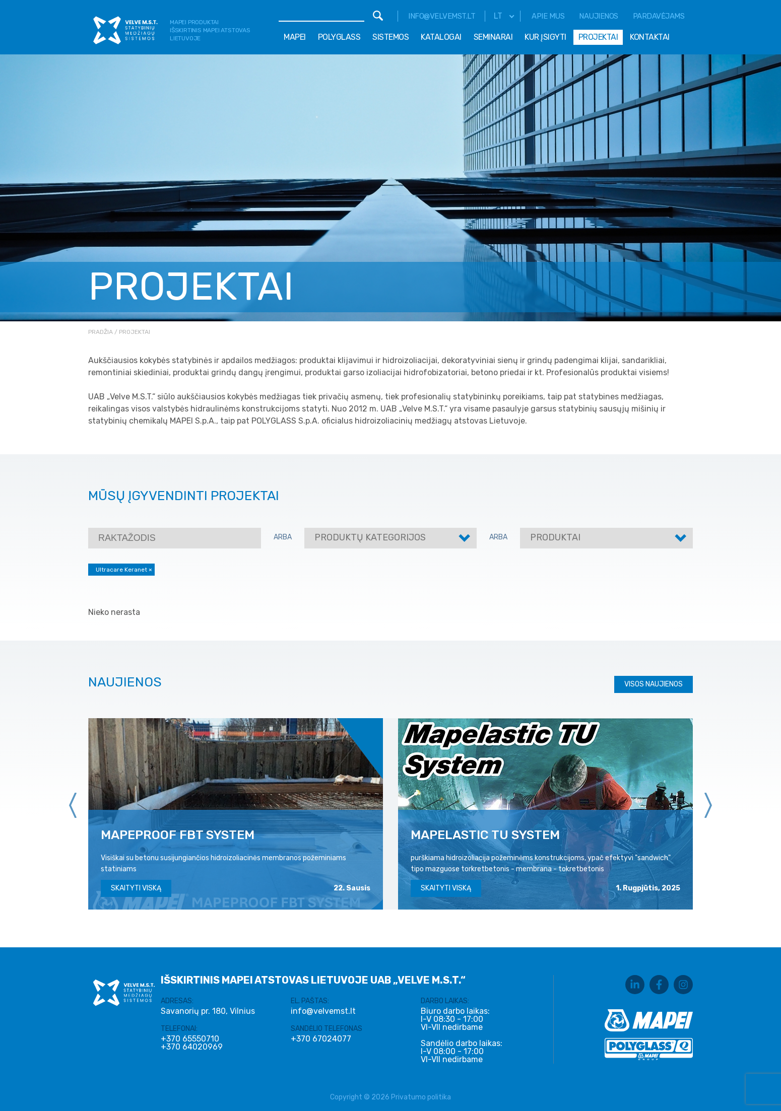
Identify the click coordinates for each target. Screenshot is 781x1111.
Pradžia (100, 331)
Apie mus (548, 16)
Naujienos (598, 16)
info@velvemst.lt (441, 16)
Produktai (555, 537)
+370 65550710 (190, 1039)
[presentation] (73, 805)
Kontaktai (650, 37)
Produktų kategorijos (370, 537)
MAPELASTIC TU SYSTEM (485, 834)
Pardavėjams (659, 16)
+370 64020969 (192, 1047)
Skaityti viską (136, 888)
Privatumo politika (421, 1097)
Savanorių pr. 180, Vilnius (208, 1011)
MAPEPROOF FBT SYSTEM (177, 834)
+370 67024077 (321, 1039)
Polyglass (339, 37)
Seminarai (493, 37)
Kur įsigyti (545, 37)
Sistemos (390, 37)
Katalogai (441, 37)
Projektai (598, 37)
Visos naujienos (653, 684)
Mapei (295, 37)
